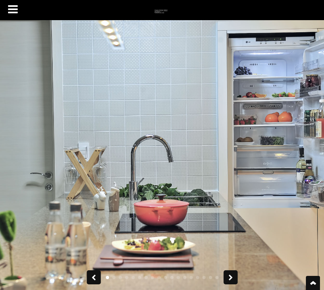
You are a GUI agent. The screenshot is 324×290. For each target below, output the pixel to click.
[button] (107, 277)
